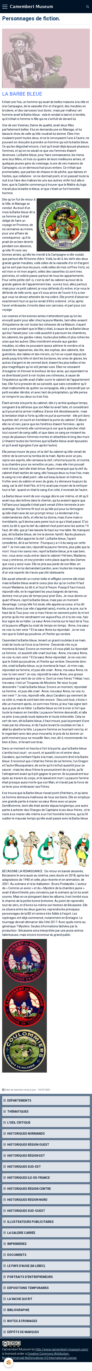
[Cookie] (8, 1362)
